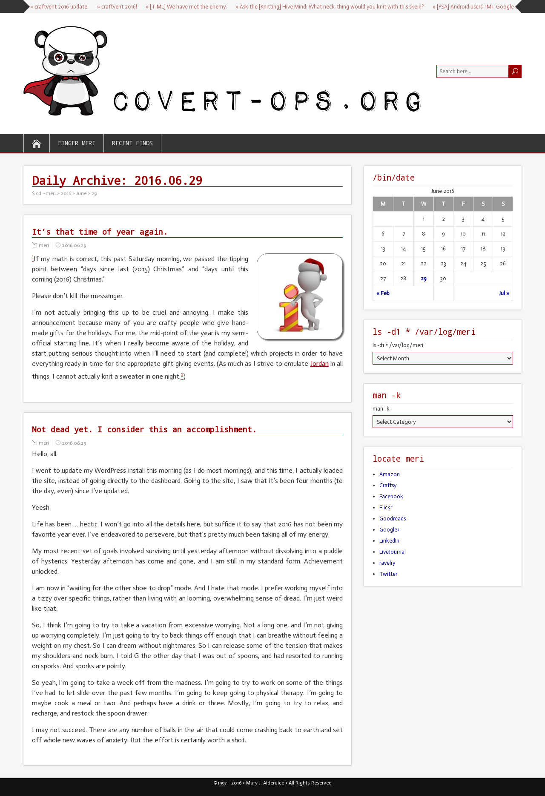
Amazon (389, 474)
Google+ (390, 529)
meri (44, 245)
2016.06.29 (74, 245)
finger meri (76, 143)
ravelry (387, 563)
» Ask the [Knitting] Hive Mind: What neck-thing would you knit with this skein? (329, 6)
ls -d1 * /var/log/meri (398, 345)
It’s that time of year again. (100, 232)
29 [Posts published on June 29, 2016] (424, 278)
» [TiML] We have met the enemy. (186, 6)
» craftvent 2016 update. (59, 6)
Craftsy (387, 485)
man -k (381, 408)
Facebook (391, 496)
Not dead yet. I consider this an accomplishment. (144, 429)
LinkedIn (389, 540)
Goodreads (392, 518)
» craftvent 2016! (117, 6)
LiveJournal (392, 552)
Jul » (504, 293)
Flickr (385, 507)
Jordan (319, 363)
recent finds (132, 143)
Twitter (388, 574)
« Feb (383, 293)
